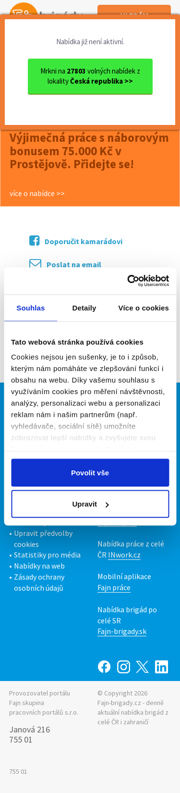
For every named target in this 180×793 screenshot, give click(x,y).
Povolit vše (90, 472)
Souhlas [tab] (30, 307)
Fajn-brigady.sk (121, 631)
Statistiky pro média (47, 554)
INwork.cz (124, 554)
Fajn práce (114, 587)
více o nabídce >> (37, 193)
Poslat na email (65, 264)
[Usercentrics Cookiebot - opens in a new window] (128, 281)
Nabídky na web (39, 565)
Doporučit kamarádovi (75, 241)
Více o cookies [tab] (143, 307)
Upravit (90, 504)
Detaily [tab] (84, 307)
